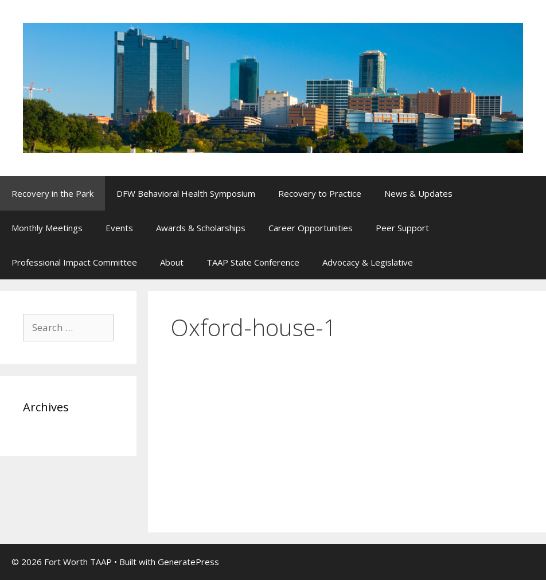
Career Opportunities (310, 227)
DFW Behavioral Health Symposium (185, 193)
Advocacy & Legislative (367, 262)
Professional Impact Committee (74, 262)
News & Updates (418, 193)
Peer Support (402, 227)
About (172, 262)
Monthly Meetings (47, 227)
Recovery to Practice (319, 193)
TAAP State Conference (252, 262)
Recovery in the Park (52, 193)
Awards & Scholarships (200, 227)
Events (119, 227)
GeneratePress (188, 561)
